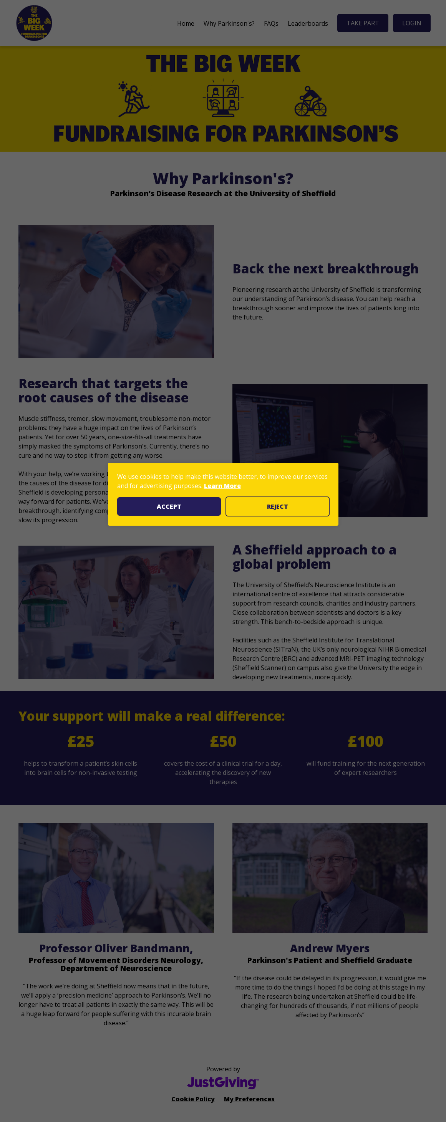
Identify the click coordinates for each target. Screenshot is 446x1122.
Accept (169, 506)
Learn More (222, 486)
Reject (277, 506)
